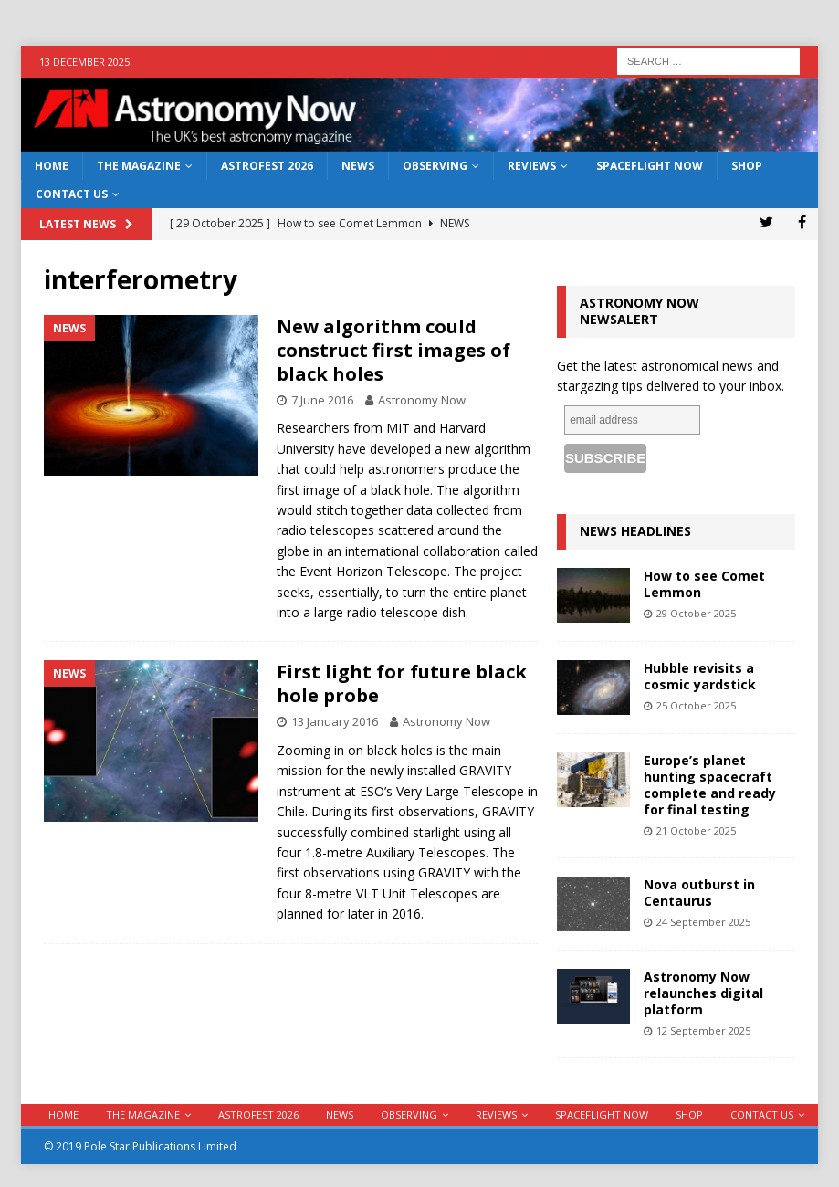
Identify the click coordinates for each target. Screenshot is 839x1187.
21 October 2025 (696, 830)
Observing (435, 165)
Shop (746, 165)
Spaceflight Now (649, 165)
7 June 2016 (322, 400)
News (357, 165)
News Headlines (635, 531)
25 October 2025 (696, 705)
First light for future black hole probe (402, 683)
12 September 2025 (703, 1030)
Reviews (532, 165)
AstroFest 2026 (267, 165)
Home (51, 165)
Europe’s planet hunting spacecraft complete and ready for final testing (710, 785)
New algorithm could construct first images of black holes (393, 350)
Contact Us (72, 194)
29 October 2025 (696, 613)
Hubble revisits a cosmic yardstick (700, 676)
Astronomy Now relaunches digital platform (703, 993)
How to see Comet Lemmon (704, 584)
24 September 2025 (703, 922)
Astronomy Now (422, 400)
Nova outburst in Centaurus (699, 892)
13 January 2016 (334, 721)
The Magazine (139, 165)
